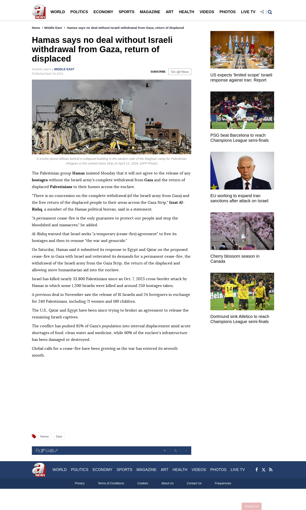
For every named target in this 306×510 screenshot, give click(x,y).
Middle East (53, 28)
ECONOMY (103, 12)
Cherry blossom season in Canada (234, 259)
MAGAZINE (150, 12)
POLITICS (79, 12)
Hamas (44, 436)
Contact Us (249, 506)
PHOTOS (228, 12)
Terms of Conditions (111, 483)
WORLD (58, 12)
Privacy (80, 483)
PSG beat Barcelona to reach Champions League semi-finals (239, 138)
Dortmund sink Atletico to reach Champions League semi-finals (239, 319)
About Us (167, 483)
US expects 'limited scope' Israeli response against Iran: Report (241, 77)
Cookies (142, 483)
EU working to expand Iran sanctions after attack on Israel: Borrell (239, 198)
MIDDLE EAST (64, 69)
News (36, 28)
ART (170, 12)
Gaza (59, 436)
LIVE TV (248, 12)
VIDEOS (207, 12)
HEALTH (186, 12)
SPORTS (126, 12)
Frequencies (223, 483)
